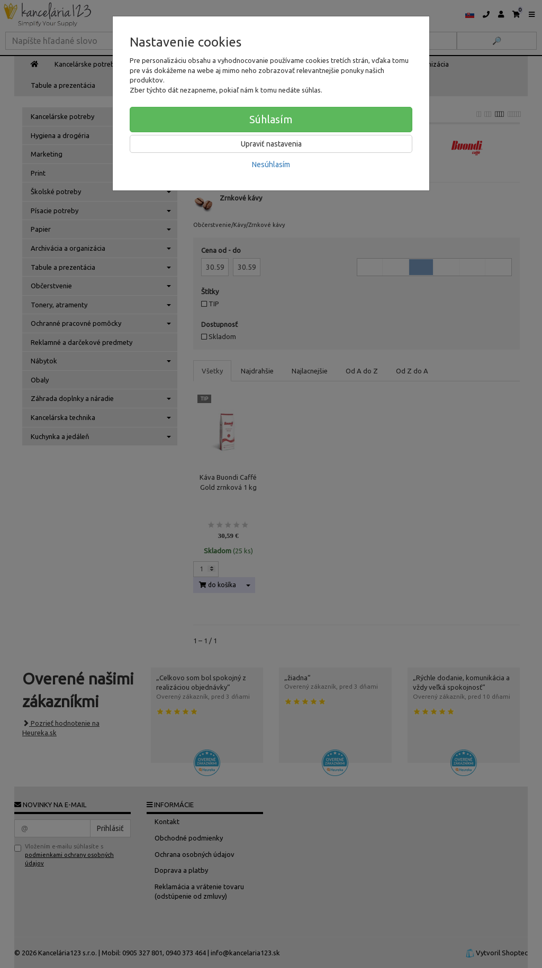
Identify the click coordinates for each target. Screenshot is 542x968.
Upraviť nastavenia (271, 144)
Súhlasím (271, 119)
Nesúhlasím (271, 164)
